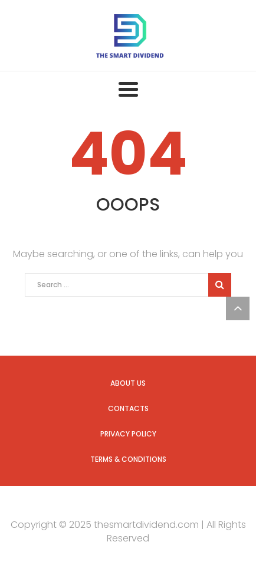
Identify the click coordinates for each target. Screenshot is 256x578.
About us (128, 383)
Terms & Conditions (128, 459)
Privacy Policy (128, 434)
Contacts (128, 408)
